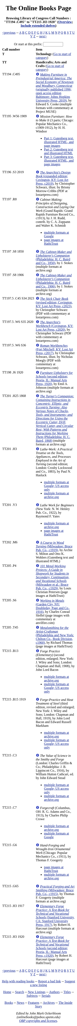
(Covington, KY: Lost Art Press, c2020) (54, 325)
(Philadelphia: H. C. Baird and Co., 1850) (54, 257)
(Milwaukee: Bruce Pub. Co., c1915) (55, 890)
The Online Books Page (38, 8)
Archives (49, 1002)
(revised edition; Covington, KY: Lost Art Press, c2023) (54, 302)
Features (33, 1002)
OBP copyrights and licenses (38, 1021)
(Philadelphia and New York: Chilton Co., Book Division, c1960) (55, 635)
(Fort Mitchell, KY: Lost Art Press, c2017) (54, 349)
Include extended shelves (38, 25)
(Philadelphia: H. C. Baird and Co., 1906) (54, 281)
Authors (54, 992)
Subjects (32, 995)
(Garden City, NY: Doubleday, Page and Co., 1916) (53, 606)
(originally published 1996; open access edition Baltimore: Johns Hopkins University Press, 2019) (55, 87)
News (20, 1002)
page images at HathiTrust (53, 241)
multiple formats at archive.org (56, 495)
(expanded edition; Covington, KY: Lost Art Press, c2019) (53, 178)
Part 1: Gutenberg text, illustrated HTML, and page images (59, 142)
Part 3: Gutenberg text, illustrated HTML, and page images (59, 160)
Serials (46, 995)
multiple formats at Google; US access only (56, 485)
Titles (67, 992)
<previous (8, 32)
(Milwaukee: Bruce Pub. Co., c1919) (54, 546)
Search (19, 992)
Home (7, 992)
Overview (65, 22)
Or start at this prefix (27, 44)
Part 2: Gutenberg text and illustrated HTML (58, 151)
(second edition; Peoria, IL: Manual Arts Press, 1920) (54, 378)
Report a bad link (49, 981)
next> (43, 36)
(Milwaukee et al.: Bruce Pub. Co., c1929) (52, 577)
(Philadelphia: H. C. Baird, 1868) (55, 418)
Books (9, 1002)
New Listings (36, 992)
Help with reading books (18, 981)
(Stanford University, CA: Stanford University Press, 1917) (55, 915)
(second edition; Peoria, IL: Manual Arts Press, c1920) (52, 946)
